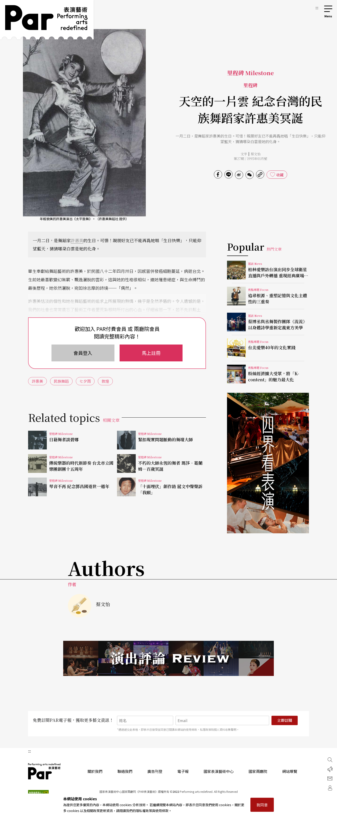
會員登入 (82, 352)
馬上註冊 (151, 352)
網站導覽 (289, 771)
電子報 (183, 771)
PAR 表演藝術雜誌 (44, 771)
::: (316, 7)
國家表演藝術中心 (219, 771)
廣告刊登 (154, 771)
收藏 (280, 175)
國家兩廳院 (258, 771)
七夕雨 (85, 381)
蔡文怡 (255, 154)
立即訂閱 (284, 720)
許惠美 (77, 240)
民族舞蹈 (61, 381)
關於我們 (95, 771)
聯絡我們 (124, 771)
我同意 (262, 805)
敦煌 (105, 381)
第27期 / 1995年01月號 (250, 158)
